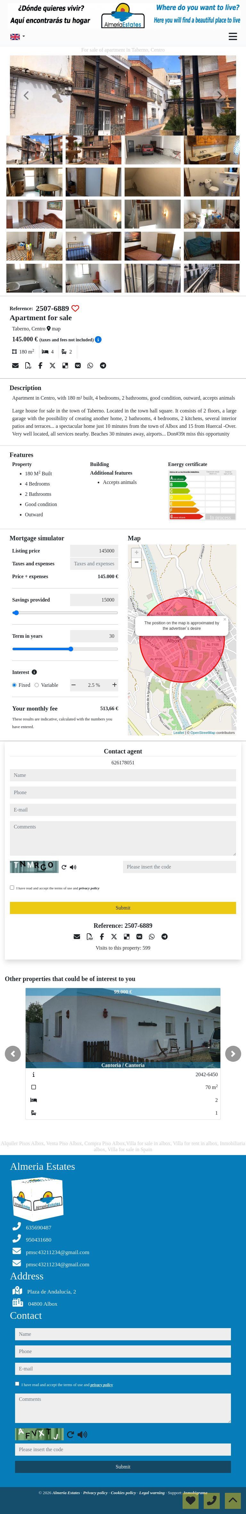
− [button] (137, 563)
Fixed (24, 685)
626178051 (123, 762)
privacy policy (89, 888)
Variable (49, 685)
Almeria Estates (67, 1492)
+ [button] (137, 553)
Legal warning (152, 1492)
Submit (123, 908)
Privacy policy (96, 1492)
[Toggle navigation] (233, 36)
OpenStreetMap (203, 733)
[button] (13, 1054)
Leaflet (179, 733)
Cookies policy (124, 1492)
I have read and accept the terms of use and (57, 888)
